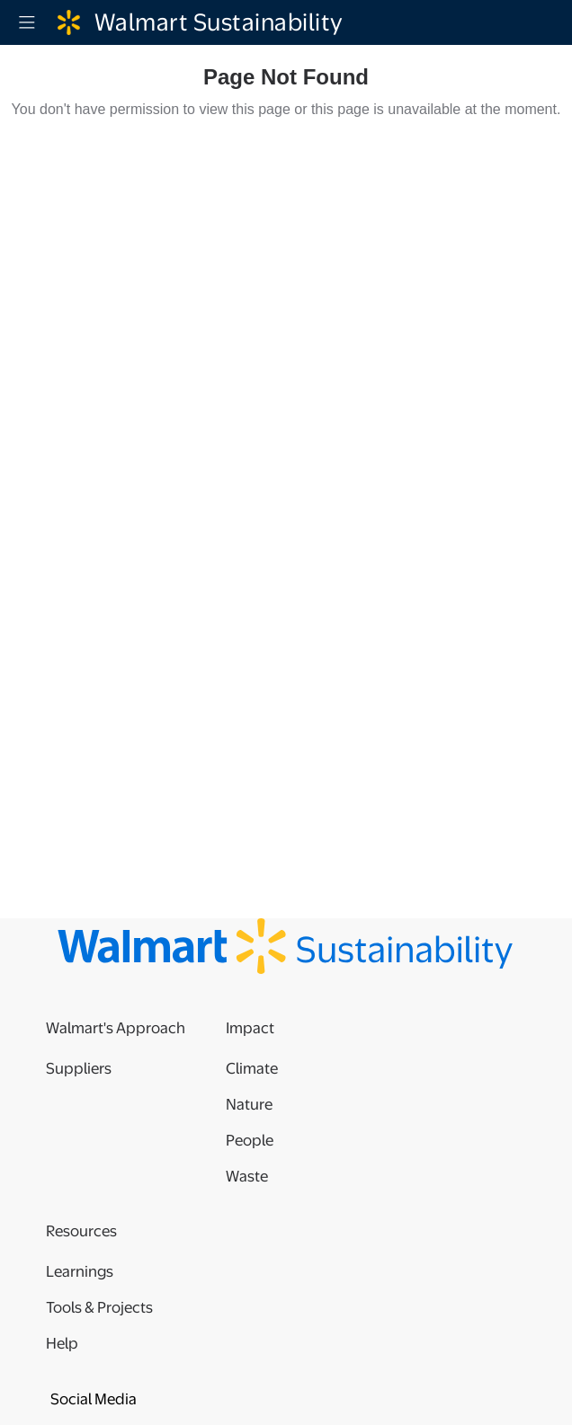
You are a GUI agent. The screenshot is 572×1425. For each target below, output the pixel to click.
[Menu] (27, 22)
